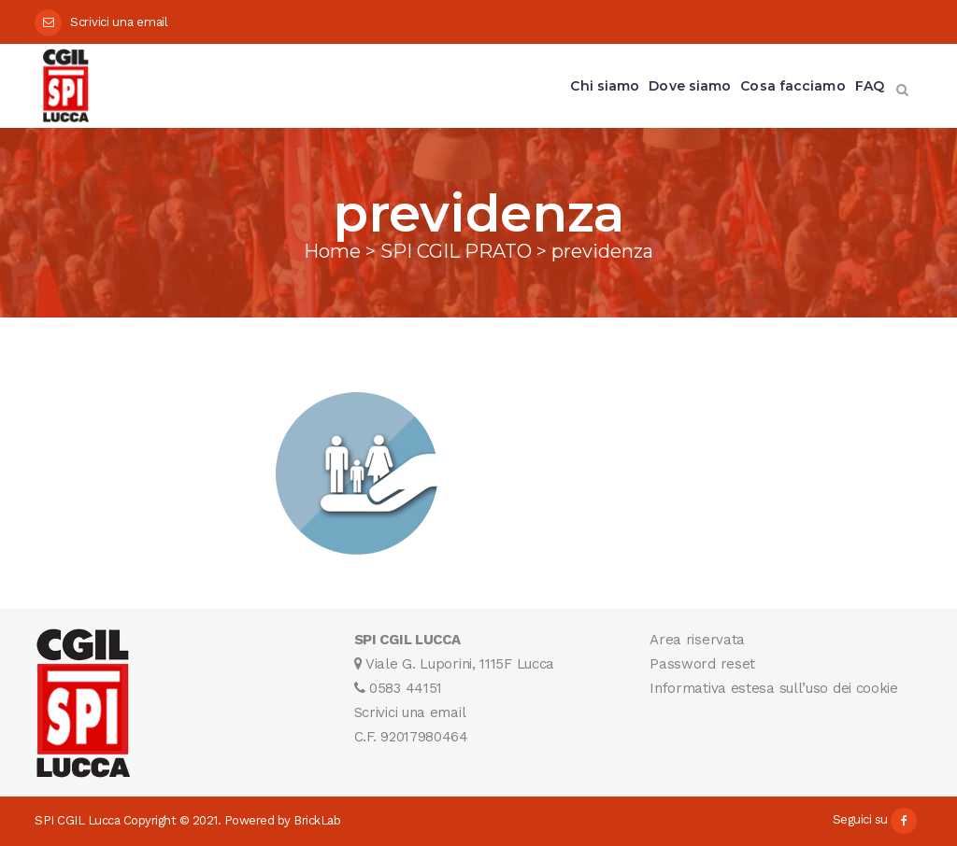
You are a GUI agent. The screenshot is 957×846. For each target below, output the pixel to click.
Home (332, 251)
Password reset (702, 664)
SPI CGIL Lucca (77, 820)
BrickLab (316, 820)
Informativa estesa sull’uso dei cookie (774, 688)
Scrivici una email (119, 22)
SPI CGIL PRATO (456, 251)
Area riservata (697, 639)
